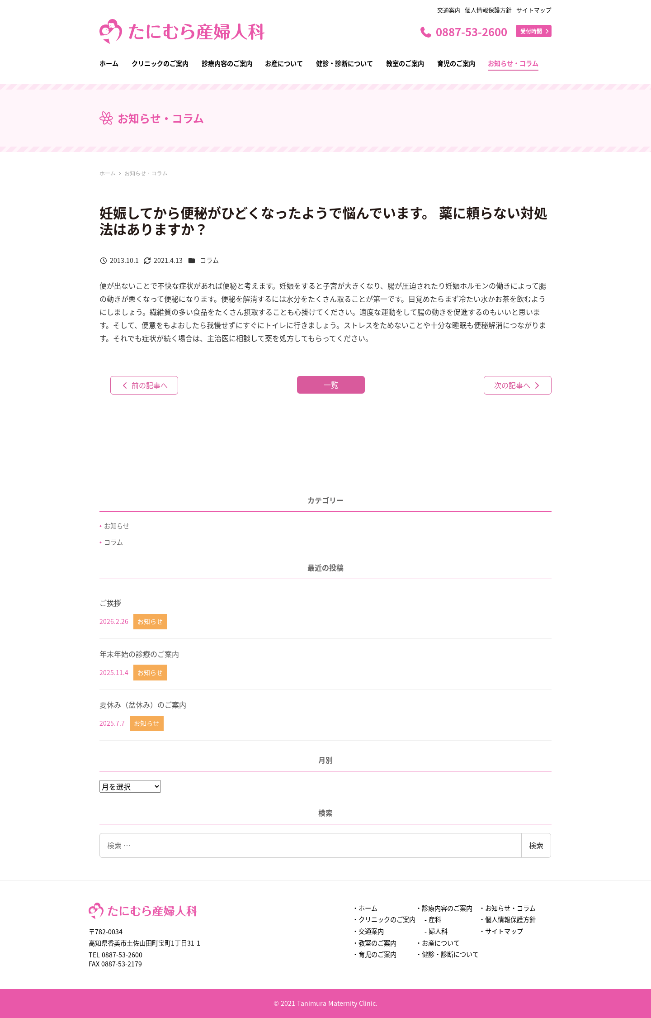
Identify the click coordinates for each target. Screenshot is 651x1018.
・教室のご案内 (374, 942)
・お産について (437, 942)
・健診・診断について (447, 954)
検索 (536, 845)
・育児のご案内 (374, 954)
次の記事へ (517, 385)
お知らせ (116, 525)
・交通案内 (368, 931)
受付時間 (535, 31)
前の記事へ (144, 385)
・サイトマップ (501, 931)
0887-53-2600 (463, 31)
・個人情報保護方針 (507, 919)
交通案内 (449, 9)
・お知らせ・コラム (507, 908)
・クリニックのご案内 (383, 919)
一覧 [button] (331, 384)
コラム (209, 260)
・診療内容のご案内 (443, 908)
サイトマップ (534, 9)
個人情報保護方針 (488, 9)
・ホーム (364, 908)
